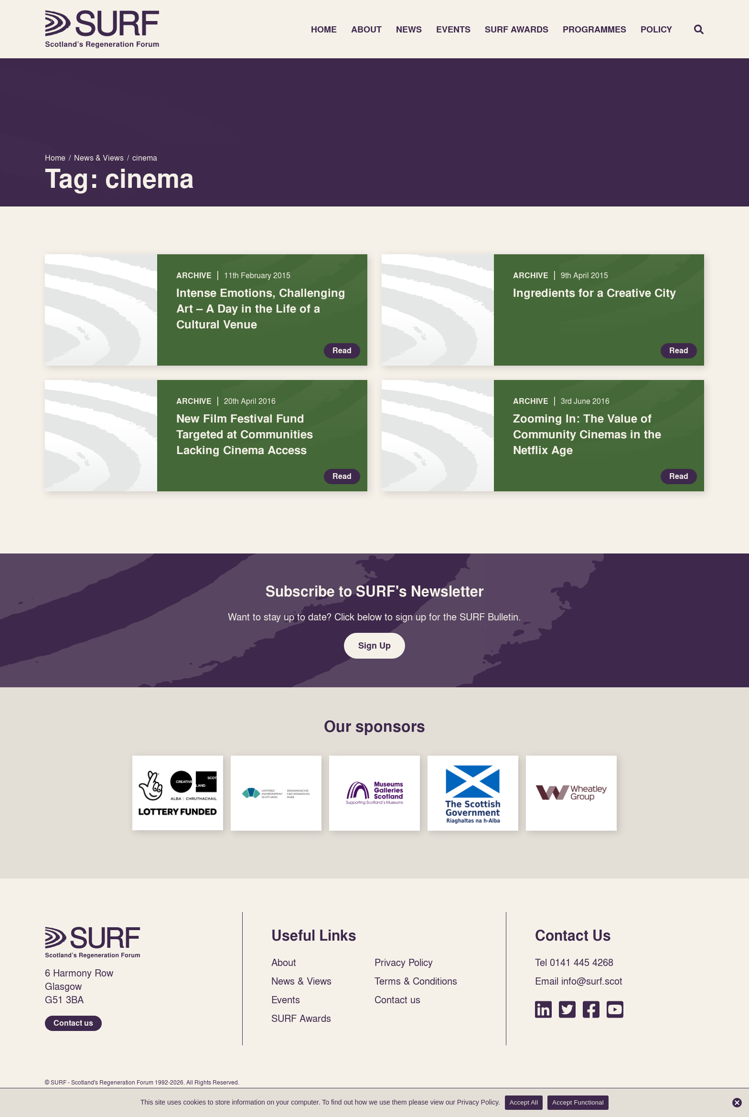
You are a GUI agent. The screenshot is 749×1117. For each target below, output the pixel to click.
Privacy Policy (403, 962)
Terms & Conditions (415, 981)
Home (102, 29)
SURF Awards (516, 29)
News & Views (301, 981)
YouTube (615, 1009)
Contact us (73, 1023)
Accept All (524, 1102)
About (366, 29)
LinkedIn (543, 1009)
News (409, 29)
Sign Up (374, 645)
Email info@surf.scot (578, 981)
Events (453, 29)
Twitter (567, 1009)
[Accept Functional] (737, 1102)
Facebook (591, 1009)
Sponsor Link (177, 793)
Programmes (594, 29)
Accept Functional (578, 1102)
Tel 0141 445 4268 (574, 962)
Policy (656, 29)
